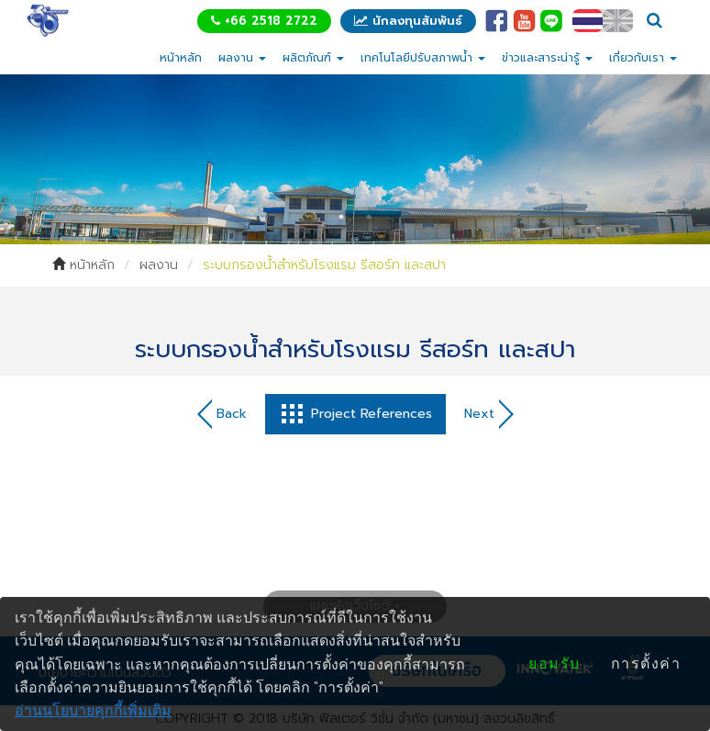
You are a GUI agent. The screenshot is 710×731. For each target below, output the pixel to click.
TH (587, 20)
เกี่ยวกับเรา (643, 58)
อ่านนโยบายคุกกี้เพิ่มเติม (93, 710)
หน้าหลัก (181, 58)
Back (222, 414)
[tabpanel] (355, 158)
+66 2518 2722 (264, 20)
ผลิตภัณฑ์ (313, 58)
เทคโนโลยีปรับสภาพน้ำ (423, 58)
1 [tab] (341, 217)
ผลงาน (242, 58)
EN (618, 20)
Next (489, 414)
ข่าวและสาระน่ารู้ (547, 58)
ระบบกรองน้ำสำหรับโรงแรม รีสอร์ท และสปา (324, 265)
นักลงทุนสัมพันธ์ (408, 20)
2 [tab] (369, 217)
